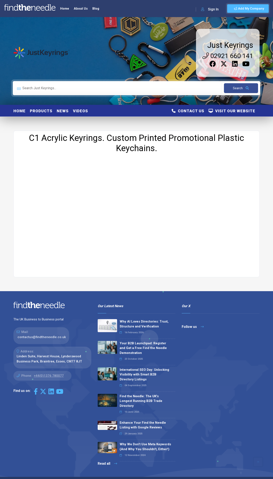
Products (41, 103)
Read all (107, 456)
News (63, 103)
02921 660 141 (227, 48)
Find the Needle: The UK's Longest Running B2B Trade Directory (141, 393)
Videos (80, 103)
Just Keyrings (230, 38)
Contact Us (188, 103)
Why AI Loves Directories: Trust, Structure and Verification (144, 316)
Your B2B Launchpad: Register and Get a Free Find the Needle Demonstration (143, 341)
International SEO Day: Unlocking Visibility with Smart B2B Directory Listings (144, 367)
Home (19, 103)
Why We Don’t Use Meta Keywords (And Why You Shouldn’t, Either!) (145, 439)
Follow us (193, 319)
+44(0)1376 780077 (49, 368)
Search (241, 81)
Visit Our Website (232, 103)
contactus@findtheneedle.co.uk (41, 330)
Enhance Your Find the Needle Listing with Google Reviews (143, 417)
